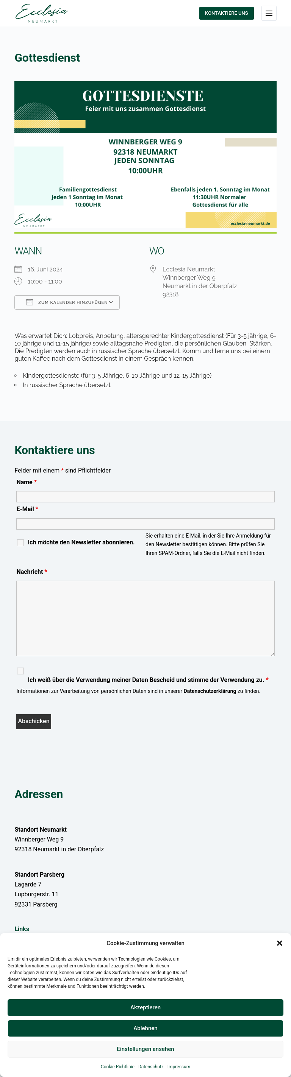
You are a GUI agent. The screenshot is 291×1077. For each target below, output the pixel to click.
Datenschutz (151, 1066)
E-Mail (27, 509)
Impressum (178, 1066)
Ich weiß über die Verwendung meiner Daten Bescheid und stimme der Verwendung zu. (148, 680)
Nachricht (31, 571)
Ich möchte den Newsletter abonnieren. (81, 542)
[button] (279, 943)
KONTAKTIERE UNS (226, 13)
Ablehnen (145, 1028)
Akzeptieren (145, 1007)
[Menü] (269, 13)
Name (26, 482)
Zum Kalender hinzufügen (67, 302)
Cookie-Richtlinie (118, 1066)
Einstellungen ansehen (145, 1049)
